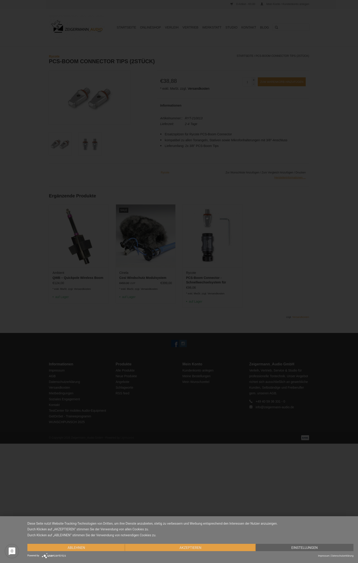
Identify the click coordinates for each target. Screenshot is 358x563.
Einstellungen (304, 548)
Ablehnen (76, 548)
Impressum (323, 556)
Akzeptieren (190, 548)
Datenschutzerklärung (342, 556)
